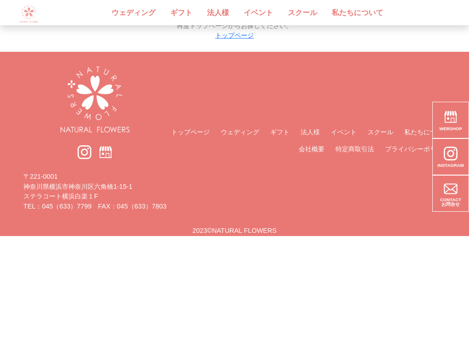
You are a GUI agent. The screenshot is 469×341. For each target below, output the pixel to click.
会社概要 (311, 149)
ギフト (181, 12)
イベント (258, 12)
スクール (302, 12)
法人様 (218, 12)
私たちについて (357, 12)
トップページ (234, 35)
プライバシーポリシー (417, 149)
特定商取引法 (354, 149)
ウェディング (134, 12)
